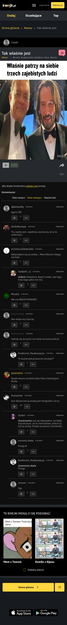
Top (55, 15)
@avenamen (25, 420)
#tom (47, 57)
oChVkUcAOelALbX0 (22, 249)
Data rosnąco (18, 197)
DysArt (21, 415)
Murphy (15, 294)
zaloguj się (31, 186)
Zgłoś (62, 174)
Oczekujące (33, 15)
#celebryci (39, 57)
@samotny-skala (27, 465)
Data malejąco (34, 197)
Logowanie (44, 5)
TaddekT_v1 (24, 271)
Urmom (22, 482)
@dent (21, 277)
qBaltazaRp (17, 206)
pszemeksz (17, 373)
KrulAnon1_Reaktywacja (31, 353)
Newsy (28, 27)
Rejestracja (58, 5)
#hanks (53, 57)
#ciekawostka (27, 57)
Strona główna (10, 27)
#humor (16, 57)
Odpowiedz (60, 207)
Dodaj (11, 15)
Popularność (50, 197)
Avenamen (17, 395)
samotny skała (26, 440)
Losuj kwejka (60, 589)
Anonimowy (17, 313)
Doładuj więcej (33, 570)
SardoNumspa (18, 226)
